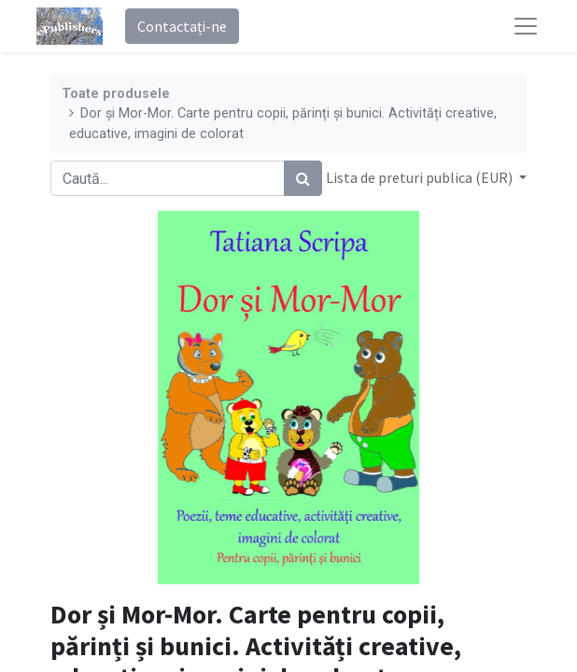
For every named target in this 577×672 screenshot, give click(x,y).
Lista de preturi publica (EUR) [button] (420, 177)
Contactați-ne (182, 26)
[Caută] (303, 178)
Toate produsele (116, 94)
